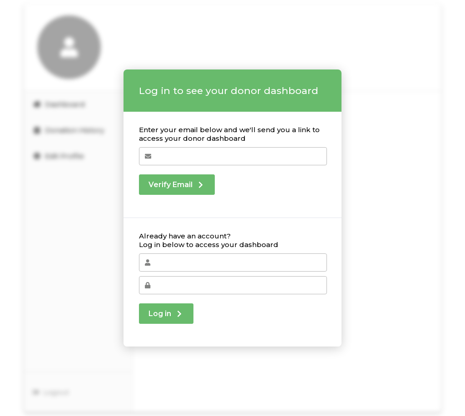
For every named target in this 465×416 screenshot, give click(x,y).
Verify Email (176, 184)
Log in (166, 313)
